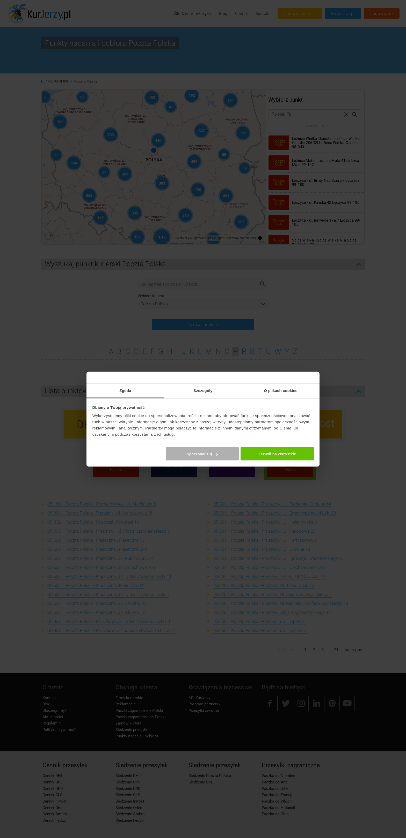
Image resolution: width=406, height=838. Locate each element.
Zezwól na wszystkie (277, 454)
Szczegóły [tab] (202, 390)
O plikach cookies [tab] (280, 390)
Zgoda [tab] (125, 390)
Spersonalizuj (202, 454)
